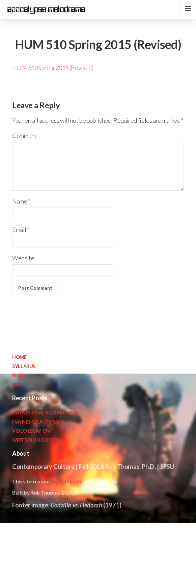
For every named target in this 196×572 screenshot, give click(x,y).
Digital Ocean (67, 481)
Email (20, 229)
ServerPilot (131, 481)
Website (23, 258)
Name (21, 201)
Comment (24, 135)
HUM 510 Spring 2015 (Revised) (52, 67)
